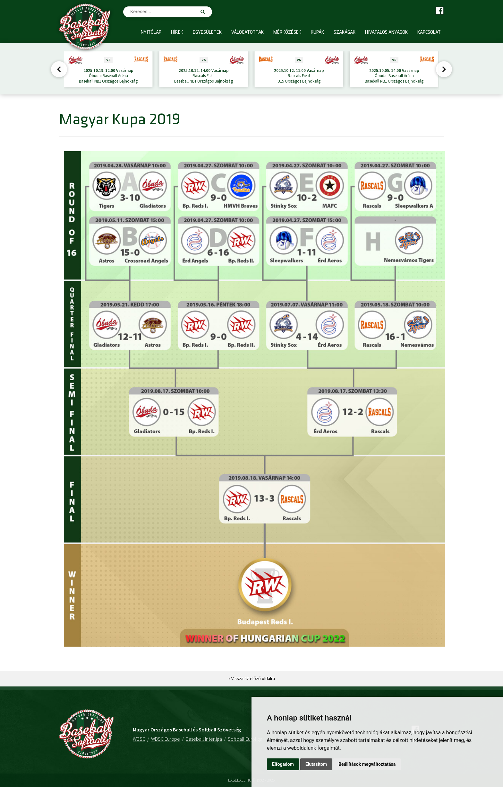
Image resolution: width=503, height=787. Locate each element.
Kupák (317, 32)
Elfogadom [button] (283, 764)
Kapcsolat (429, 32)
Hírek (177, 32)
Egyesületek (207, 32)
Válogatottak (247, 32)
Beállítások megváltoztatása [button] (367, 764)
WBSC (139, 739)
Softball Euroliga (245, 739)
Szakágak (344, 32)
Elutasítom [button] (316, 764)
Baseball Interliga (204, 739)
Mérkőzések (287, 32)
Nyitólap (151, 32)
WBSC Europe (165, 739)
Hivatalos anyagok (386, 32)
